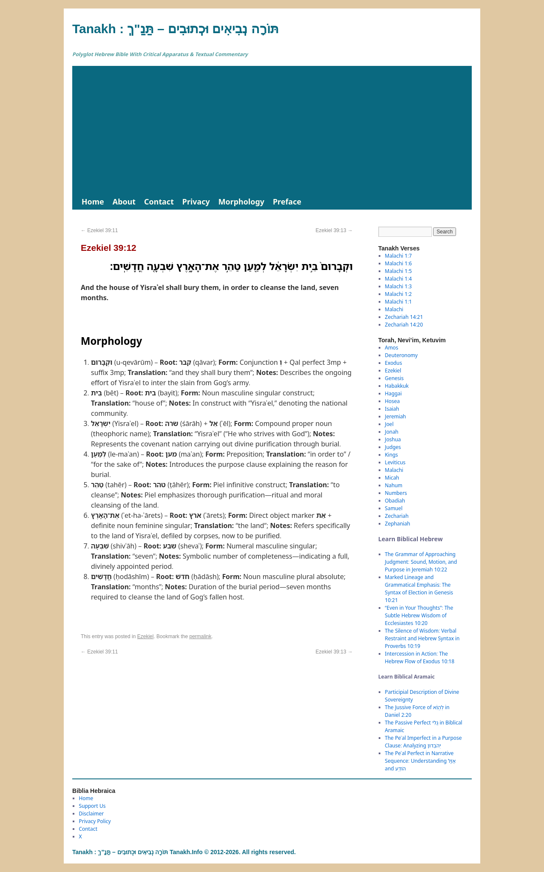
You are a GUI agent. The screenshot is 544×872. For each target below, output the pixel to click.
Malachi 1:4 (398, 278)
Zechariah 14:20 (404, 324)
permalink (200, 636)
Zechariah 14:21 (404, 317)
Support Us (92, 806)
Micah (392, 477)
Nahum (393, 485)
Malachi (394, 309)
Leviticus (395, 462)
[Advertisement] (272, 129)
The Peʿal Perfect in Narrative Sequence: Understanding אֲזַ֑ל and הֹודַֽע (420, 761)
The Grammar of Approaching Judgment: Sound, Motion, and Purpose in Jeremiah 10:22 (421, 562)
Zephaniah (397, 523)
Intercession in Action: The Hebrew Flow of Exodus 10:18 (420, 657)
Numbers (396, 493)
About (124, 201)
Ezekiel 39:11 (99, 230)
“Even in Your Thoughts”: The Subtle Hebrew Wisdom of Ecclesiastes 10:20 (419, 615)
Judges (393, 447)
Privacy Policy (95, 821)
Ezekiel (145, 636)
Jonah (392, 431)
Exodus (393, 362)
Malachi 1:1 (398, 301)
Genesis (394, 378)
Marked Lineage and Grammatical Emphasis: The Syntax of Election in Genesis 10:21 (419, 589)
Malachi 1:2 (398, 294)
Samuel (393, 508)
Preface (287, 201)
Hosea (392, 401)
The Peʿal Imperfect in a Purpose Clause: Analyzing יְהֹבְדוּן (423, 741)
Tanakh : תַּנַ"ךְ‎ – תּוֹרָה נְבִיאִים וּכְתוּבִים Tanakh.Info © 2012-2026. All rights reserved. (184, 852)
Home (93, 201)
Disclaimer (91, 813)
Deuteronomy (401, 355)
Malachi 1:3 (398, 286)
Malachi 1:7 (398, 255)
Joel (389, 424)
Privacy (196, 201)
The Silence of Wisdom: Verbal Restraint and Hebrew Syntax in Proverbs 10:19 (422, 638)
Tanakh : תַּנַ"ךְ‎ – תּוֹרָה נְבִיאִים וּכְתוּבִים (175, 29)
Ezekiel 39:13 (334, 230)
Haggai (393, 393)
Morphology (241, 201)
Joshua (393, 439)
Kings (391, 454)
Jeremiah (395, 416)
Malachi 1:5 (398, 271)
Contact (159, 201)
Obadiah (395, 500)
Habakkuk (397, 385)
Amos (391, 347)
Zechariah (397, 516)
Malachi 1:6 (398, 263)
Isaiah (392, 408)
